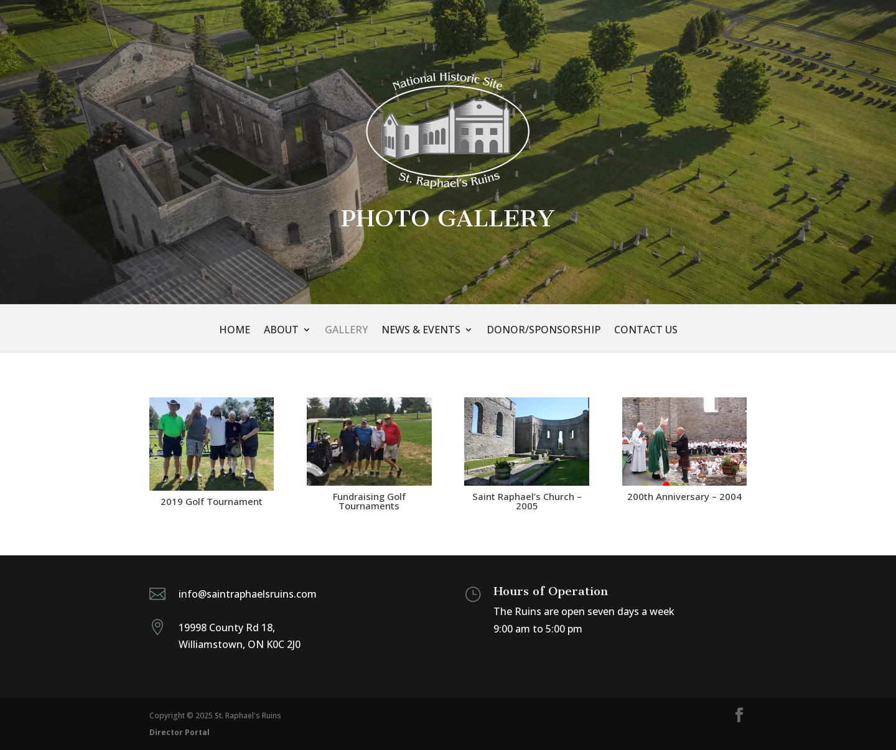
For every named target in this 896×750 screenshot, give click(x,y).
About (281, 330)
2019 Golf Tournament (212, 501)
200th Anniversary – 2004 (684, 496)
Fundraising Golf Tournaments (369, 501)
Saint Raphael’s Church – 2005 (527, 501)
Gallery (346, 330)
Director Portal (179, 732)
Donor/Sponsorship (543, 330)
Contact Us (646, 330)
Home (234, 330)
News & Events (420, 330)
